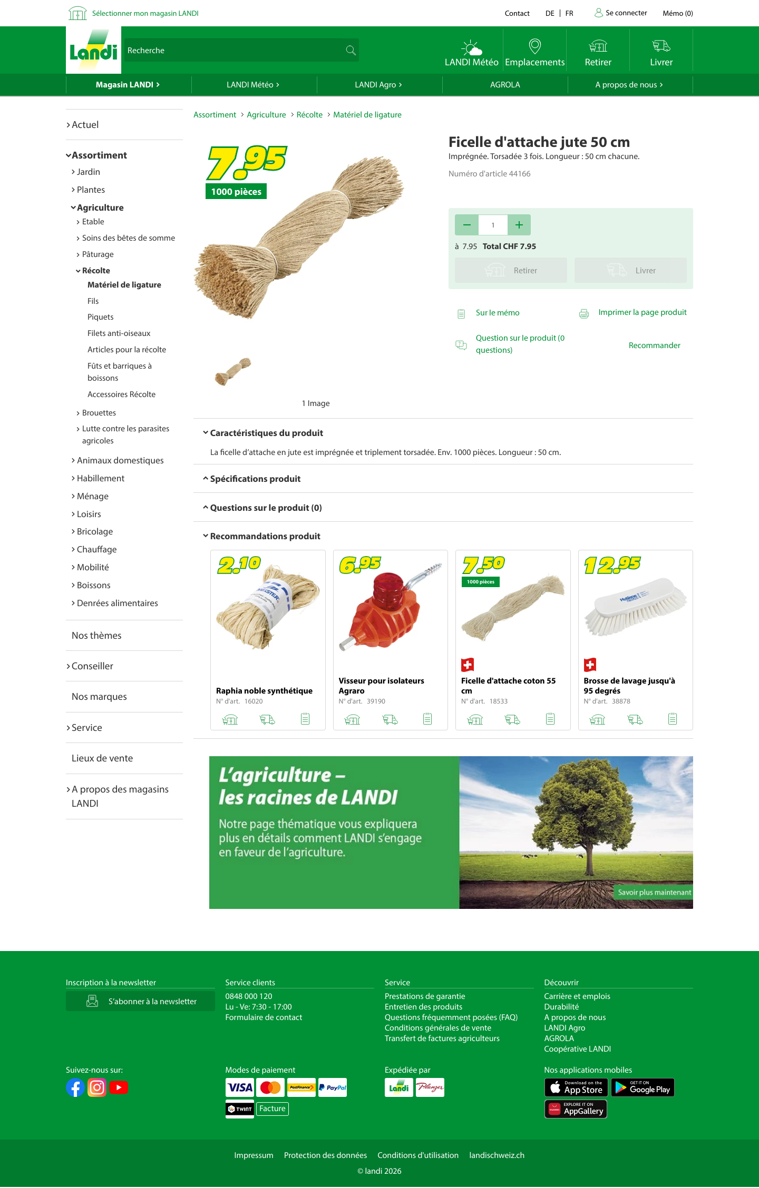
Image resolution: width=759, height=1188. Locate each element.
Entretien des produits (423, 1007)
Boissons (94, 585)
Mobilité (93, 567)
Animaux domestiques (120, 460)
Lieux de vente (102, 757)
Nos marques (99, 696)
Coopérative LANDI (577, 1049)
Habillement (100, 478)
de (550, 13)
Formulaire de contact (264, 1017)
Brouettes (99, 413)
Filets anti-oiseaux (119, 333)
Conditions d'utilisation (418, 1155)
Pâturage (98, 254)
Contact (517, 13)
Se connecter (626, 12)
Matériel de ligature (124, 285)
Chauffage (97, 549)
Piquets (100, 317)
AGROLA (505, 85)
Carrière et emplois (577, 996)
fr (569, 13)
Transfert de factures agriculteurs (442, 1038)
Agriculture (100, 207)
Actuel (85, 124)
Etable (93, 221)
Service (87, 727)
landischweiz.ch (497, 1155)
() (678, 13)
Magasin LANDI (124, 85)
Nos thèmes (97, 635)
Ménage (93, 496)
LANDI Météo (250, 85)
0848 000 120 (249, 996)
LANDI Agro (375, 85)
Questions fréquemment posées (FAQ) (451, 1017)
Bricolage (95, 531)
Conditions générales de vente (438, 1028)
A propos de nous (626, 85)
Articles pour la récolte (126, 349)
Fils (93, 301)
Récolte (96, 270)
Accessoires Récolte (121, 394)
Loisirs (89, 514)
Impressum (254, 1155)
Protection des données (325, 1155)
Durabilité (561, 1007)
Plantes (91, 189)
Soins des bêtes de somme (128, 238)
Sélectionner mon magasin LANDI (145, 13)
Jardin (88, 171)
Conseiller (92, 665)
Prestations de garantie (425, 996)
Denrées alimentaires (117, 603)
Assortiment (99, 154)
